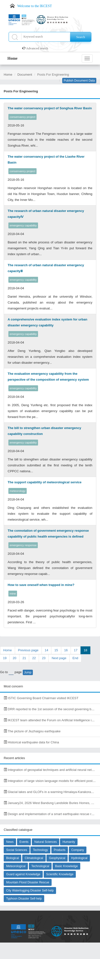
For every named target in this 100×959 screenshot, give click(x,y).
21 (24, 658)
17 (75, 650)
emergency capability (23, 225)
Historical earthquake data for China (31, 742)
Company (77, 850)
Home (12, 58)
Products (59, 850)
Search (80, 37)
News (10, 842)
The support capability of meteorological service (44, 482)
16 (66, 650)
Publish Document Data (79, 80)
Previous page (28, 650)
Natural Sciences (45, 842)
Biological (12, 858)
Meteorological (15, 866)
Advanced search (37, 48)
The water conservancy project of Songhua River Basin (50, 108)
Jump (27, 672)
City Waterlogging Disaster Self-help (30, 890)
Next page (59, 658)
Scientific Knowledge (60, 874)
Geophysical (57, 858)
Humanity (68, 842)
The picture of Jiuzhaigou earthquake (32, 731)
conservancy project (22, 116)
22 (34, 658)
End (75, 658)
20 (14, 658)
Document (25, 74)
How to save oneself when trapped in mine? (41, 585)
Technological (40, 866)
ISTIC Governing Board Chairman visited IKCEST (41, 698)
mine (13, 593)
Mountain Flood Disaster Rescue (27, 882)
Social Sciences (16, 850)
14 (46, 650)
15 (56, 650)
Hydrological (79, 858)
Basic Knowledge (66, 866)
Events (24, 842)
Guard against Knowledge (23, 874)
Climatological (34, 858)
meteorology (17, 490)
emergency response (23, 545)
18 (85, 650)
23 (43, 658)
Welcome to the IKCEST (34, 6)
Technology (40, 850)
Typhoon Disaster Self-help (24, 898)
